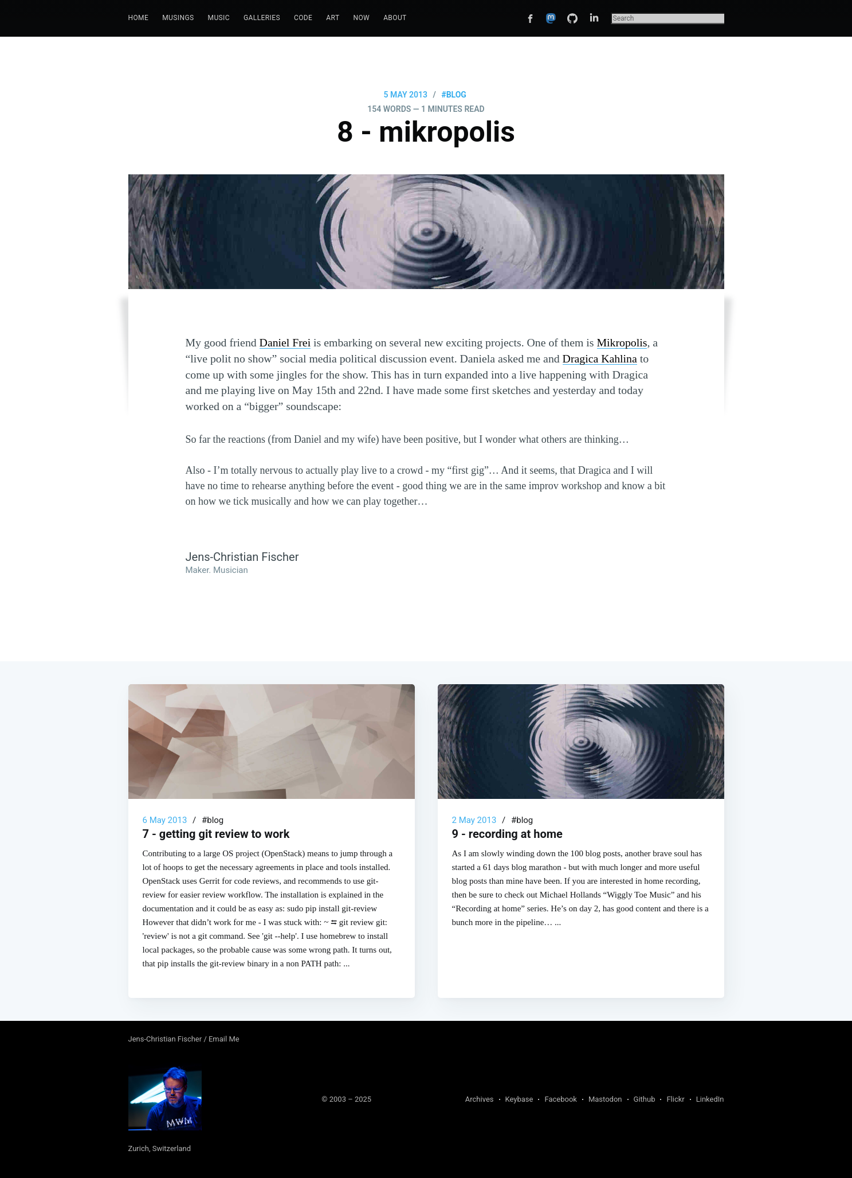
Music (219, 18)
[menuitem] (138, 18)
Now (361, 18)
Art (332, 18)
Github (644, 1099)
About (395, 18)
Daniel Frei (285, 342)
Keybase (519, 1099)
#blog (453, 94)
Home (138, 18)
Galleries (262, 18)
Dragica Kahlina (600, 358)
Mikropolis (622, 342)
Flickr (675, 1099)
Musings (178, 18)
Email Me (224, 1039)
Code (303, 18)
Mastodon (605, 1099)
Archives (479, 1099)
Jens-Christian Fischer (166, 1039)
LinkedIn (710, 1099)
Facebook (560, 1099)
